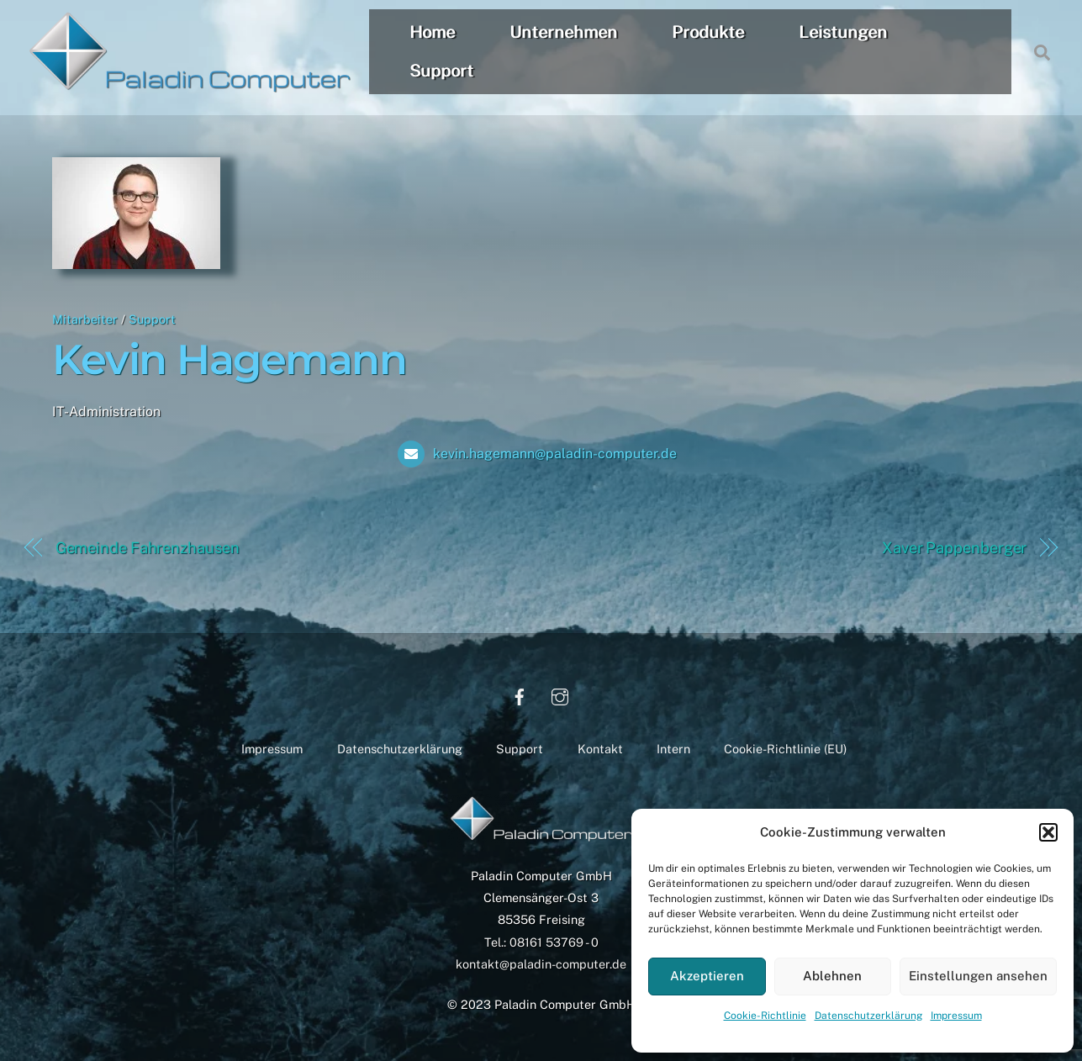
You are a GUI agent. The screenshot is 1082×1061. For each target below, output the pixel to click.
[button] (1048, 832)
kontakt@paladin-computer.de (541, 964)
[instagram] (560, 695)
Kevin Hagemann (229, 359)
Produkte (709, 32)
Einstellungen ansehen (978, 976)
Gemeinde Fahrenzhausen (147, 548)
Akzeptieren (707, 976)
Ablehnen (832, 976)
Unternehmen (564, 32)
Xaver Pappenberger (954, 548)
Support (442, 71)
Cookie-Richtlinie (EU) (785, 749)
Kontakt (600, 749)
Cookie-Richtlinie (765, 1015)
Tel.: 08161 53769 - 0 (541, 942)
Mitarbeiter (85, 319)
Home (433, 32)
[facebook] (519, 695)
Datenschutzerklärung (868, 1015)
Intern (673, 749)
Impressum (956, 1015)
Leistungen (844, 32)
